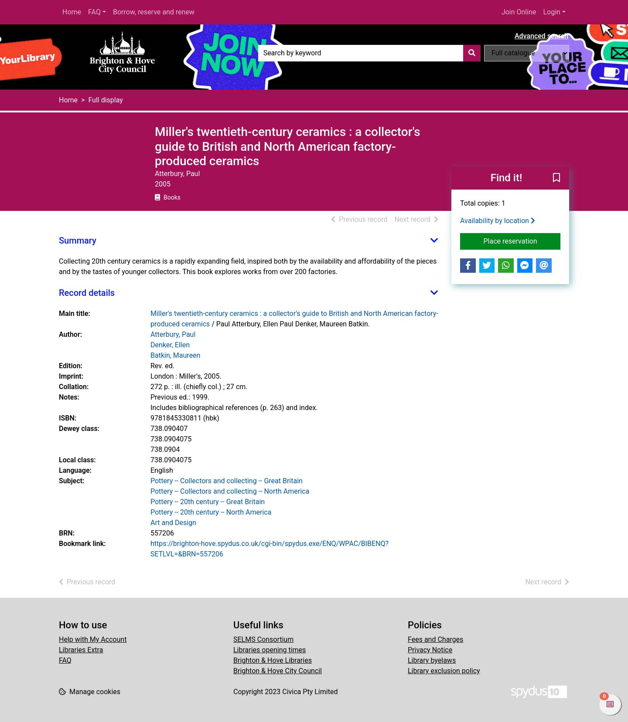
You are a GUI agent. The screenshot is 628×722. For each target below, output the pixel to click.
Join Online (519, 12)
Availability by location (497, 221)
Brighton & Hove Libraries (272, 660)
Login (551, 12)
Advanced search (541, 36)
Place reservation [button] (522, 240)
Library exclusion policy (444, 671)
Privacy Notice (430, 650)
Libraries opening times (269, 650)
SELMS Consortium (263, 639)
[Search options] (526, 53)
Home (71, 12)
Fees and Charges (435, 639)
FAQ (94, 12)
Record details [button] (87, 293)
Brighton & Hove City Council (277, 671)
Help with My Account (92, 639)
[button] (556, 178)
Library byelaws (432, 660)
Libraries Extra (81, 650)
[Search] (472, 53)
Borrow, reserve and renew (154, 12)
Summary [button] (77, 240)
